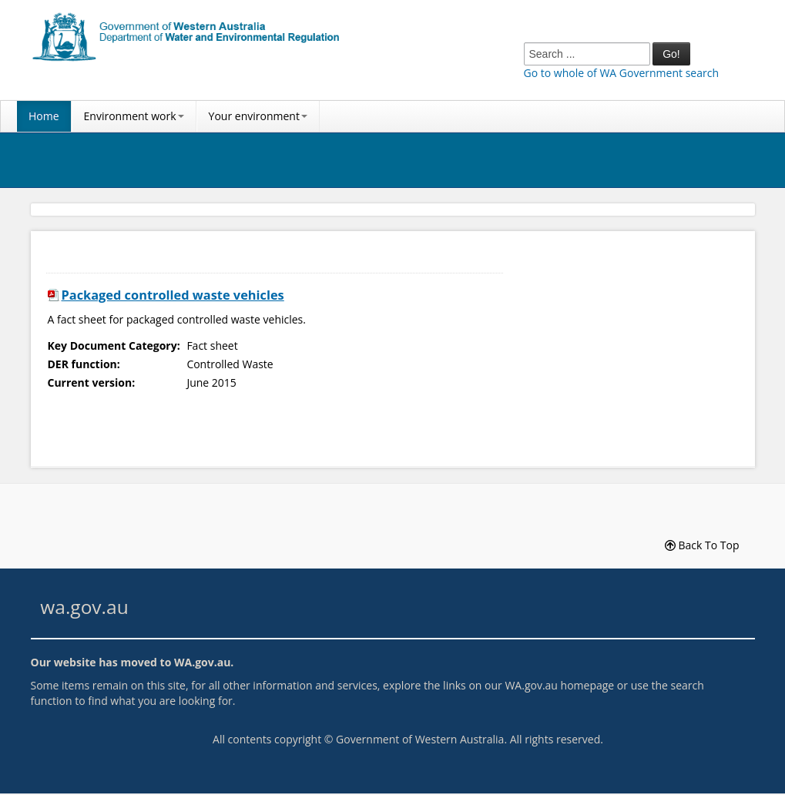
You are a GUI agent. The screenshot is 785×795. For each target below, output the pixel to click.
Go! (671, 54)
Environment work (134, 116)
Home (44, 116)
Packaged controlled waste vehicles (173, 295)
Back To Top (702, 545)
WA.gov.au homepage (559, 685)
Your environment (258, 116)
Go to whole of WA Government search (621, 72)
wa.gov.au (84, 606)
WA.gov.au (202, 662)
